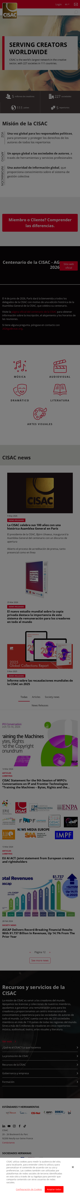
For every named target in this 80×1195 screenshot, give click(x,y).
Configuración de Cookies (29, 1190)
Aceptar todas (54, 1190)
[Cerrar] (73, 1168)
